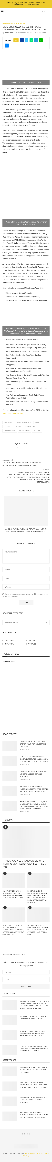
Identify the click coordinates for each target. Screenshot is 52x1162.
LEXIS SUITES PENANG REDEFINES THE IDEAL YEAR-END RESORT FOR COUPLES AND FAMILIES (34, 1048)
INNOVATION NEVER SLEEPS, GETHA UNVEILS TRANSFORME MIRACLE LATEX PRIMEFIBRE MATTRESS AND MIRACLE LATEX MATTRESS (34, 805)
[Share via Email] (7, 46)
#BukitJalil (8, 422)
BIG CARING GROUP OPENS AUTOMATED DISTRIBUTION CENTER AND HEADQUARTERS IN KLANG (34, 789)
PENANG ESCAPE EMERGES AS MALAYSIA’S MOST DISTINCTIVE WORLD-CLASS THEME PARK (32, 1033)
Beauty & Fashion (7, 23)
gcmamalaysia (30, 426)
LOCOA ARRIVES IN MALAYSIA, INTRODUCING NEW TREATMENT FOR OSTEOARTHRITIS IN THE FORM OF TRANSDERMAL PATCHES (37, 896)
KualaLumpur (24, 431)
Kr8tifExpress (9, 431)
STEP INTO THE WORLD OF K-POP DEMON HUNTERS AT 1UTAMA (33, 1017)
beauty (37, 422)
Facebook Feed (8, 661)
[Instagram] (44, 11)
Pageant (37, 431)
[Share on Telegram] (36, 40)
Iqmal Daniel (9, 33)
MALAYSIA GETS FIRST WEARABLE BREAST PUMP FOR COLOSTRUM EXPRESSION (33, 744)
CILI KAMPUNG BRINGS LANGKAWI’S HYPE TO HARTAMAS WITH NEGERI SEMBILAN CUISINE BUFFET (13, 894)
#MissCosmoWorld (24, 422)
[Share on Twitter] (26, 40)
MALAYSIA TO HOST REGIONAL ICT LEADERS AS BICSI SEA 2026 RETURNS (33, 774)
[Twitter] (42, 11)
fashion (18, 426)
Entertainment (20, 23)
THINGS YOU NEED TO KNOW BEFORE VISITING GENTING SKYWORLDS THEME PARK (24, 864)
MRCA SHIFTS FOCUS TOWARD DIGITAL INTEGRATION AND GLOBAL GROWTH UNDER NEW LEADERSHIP (34, 759)
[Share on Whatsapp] (31, 40)
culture (7, 426)
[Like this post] (16, 40)
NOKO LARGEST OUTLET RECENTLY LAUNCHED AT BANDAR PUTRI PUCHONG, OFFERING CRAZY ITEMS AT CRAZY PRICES (13, 929)
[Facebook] (40, 11)
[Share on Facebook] (22, 40)
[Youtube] (37, 644)
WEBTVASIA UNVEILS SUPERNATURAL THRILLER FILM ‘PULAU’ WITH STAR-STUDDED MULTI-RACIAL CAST (37, 929)
